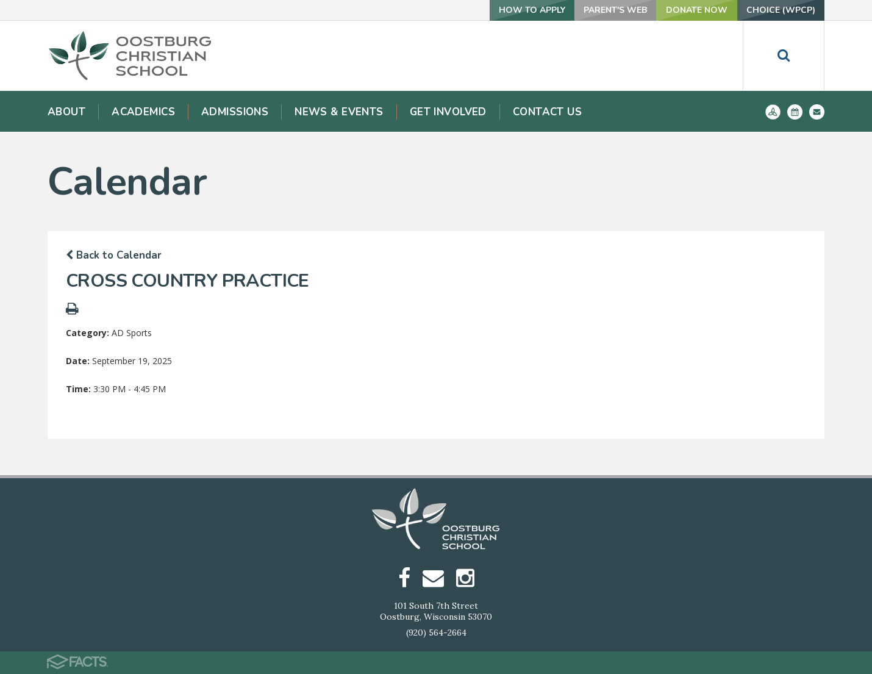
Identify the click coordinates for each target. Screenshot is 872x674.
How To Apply (532, 10)
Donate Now (696, 10)
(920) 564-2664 (436, 632)
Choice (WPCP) (780, 10)
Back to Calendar (114, 255)
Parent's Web (615, 10)
